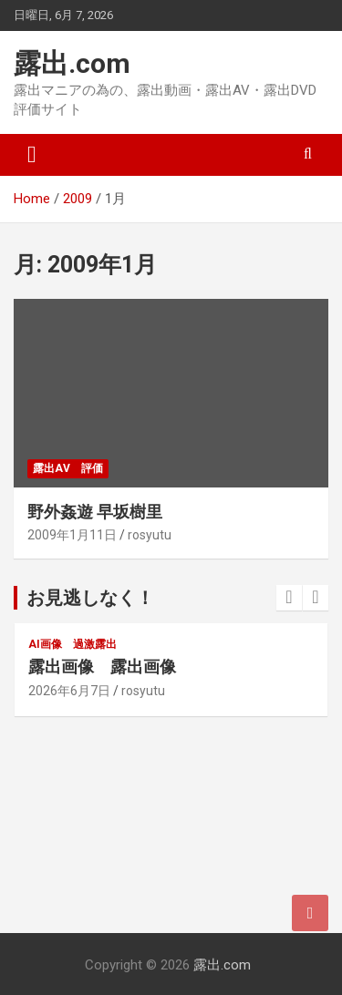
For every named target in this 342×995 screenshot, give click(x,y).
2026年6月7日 (69, 690)
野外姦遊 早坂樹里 (94, 511)
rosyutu (149, 535)
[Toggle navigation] (32, 155)
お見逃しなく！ (90, 598)
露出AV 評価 (68, 468)
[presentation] (289, 597)
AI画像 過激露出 (72, 644)
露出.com (72, 63)
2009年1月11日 (72, 535)
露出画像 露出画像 (102, 666)
